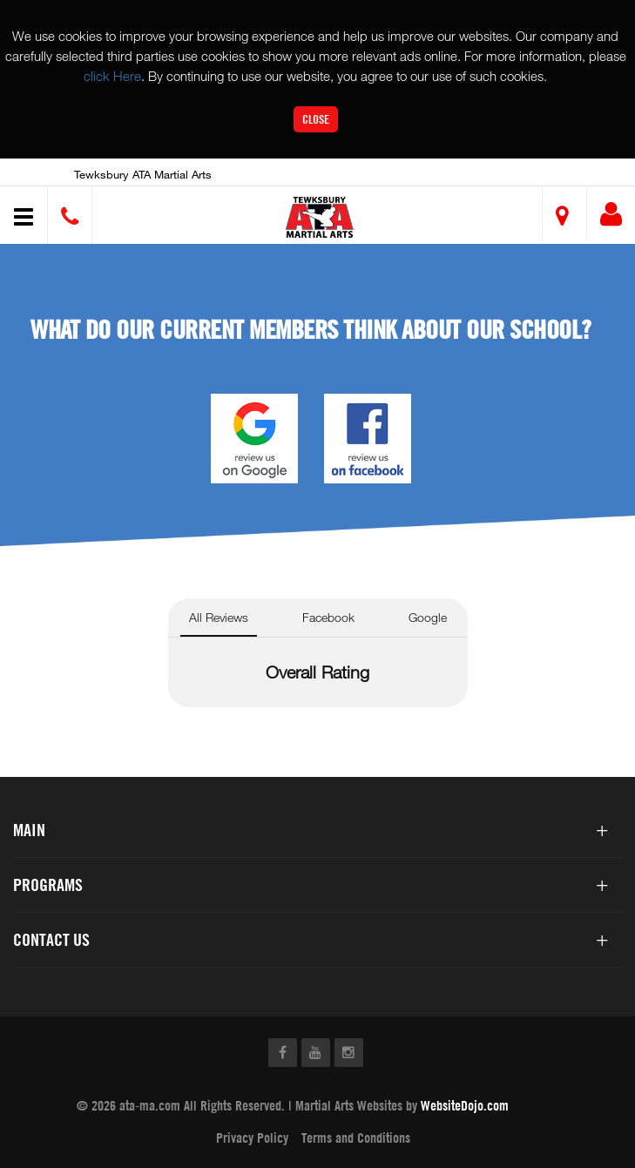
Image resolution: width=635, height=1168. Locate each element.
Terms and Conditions (355, 1137)
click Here (112, 76)
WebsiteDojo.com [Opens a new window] (465, 1105)
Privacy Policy (252, 1137)
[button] (320, 217)
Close (315, 118)
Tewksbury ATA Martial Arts (143, 174)
